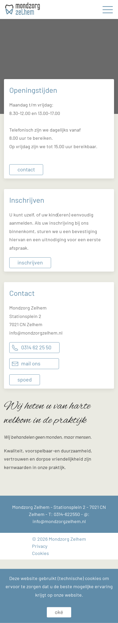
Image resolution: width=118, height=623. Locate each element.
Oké (59, 612)
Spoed (24, 379)
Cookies (40, 553)
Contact (26, 169)
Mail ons (30, 363)
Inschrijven (30, 262)
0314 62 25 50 (36, 347)
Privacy (39, 546)
